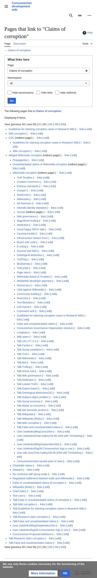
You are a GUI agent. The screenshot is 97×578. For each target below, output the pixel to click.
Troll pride (22, 268)
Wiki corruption (17, 133)
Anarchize (22, 298)
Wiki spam (23, 336)
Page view (23, 272)
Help (87, 33)
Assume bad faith (27, 250)
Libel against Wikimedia (30, 289)
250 (56, 124)
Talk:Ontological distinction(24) (34, 392)
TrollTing (22, 259)
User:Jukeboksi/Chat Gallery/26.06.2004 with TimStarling (49, 435)
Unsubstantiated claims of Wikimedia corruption (40, 164)
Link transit (23, 306)
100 (50, 124)
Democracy (23, 285)
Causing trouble (26, 233)
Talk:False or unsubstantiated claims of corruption (41, 499)
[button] (43, 573)
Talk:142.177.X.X (26, 341)
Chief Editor (19, 491)
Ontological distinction (29, 255)
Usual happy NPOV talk (30, 229)
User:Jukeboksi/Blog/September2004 (38, 444)
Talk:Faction (24, 345)
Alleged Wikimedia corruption (25, 155)
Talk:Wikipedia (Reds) (29, 418)
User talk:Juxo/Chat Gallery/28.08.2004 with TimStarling (49, 452)
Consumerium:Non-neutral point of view (39, 461)
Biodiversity (23, 263)
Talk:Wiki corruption (28, 422)
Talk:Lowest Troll (26, 384)
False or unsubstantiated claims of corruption (38, 482)
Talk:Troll (22, 354)
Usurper (21, 190)
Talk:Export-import (27, 388)
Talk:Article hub (25, 371)
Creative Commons (28, 181)
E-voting (21, 246)
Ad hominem (24, 203)
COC (11, 137)
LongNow (22, 332)
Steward (17, 469)
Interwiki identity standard (31, 207)
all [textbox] (11, 83)
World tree (23, 194)
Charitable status (22, 465)
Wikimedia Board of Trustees (33, 276)
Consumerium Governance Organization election (45, 328)
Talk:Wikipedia (25, 414)
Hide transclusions (22, 92)
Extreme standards (28, 186)
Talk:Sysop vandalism (29, 349)
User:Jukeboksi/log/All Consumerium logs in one (44, 448)
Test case (18, 495)
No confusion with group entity (30, 474)
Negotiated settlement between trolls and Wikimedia (42, 478)
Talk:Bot (21, 362)
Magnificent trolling (27, 220)
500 (63, 124)
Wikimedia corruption (25, 172)
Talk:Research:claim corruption (30, 516)
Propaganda (20, 160)
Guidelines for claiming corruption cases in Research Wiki (41, 129)
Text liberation (25, 302)
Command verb (26, 311)
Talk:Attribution (25, 379)
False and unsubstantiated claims (36, 323)
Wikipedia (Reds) (23, 487)
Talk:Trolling (23, 366)
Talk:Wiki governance (29, 375)
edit (89, 129)
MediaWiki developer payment (34, 280)
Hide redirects (68, 92)
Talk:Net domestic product (32, 410)
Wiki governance (26, 216)
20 (39, 124)
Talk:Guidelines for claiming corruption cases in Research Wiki (48, 508)
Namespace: (15, 77)
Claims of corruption (19, 50)
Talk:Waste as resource (30, 405)
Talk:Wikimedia (25, 358)
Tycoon (21, 212)
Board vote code (26, 242)
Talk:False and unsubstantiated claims (39, 427)
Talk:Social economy (28, 401)
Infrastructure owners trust (32, 238)
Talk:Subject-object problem (33, 397)
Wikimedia (23, 199)
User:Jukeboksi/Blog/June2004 (34, 431)
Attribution (22, 224)
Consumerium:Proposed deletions (32, 534)
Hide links (46, 92)
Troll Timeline (24, 177)
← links (80, 129)
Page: (11, 65)
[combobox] (48, 71)
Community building (28, 293)
